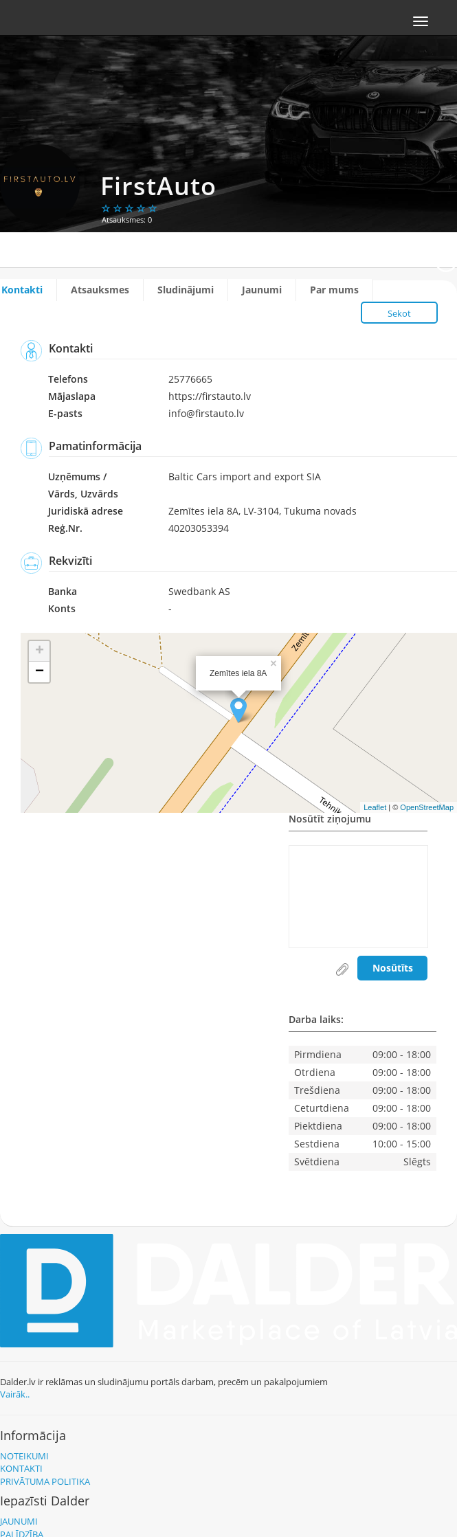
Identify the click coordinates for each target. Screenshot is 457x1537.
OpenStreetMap (427, 807)
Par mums (334, 289)
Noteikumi (24, 1456)
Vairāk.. (15, 1394)
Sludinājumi (185, 289)
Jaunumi (262, 289)
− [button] (39, 672)
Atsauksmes (100, 289)
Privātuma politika (45, 1481)
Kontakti (22, 289)
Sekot (399, 313)
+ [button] (39, 651)
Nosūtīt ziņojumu (330, 819)
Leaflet (375, 807)
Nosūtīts (392, 967)
